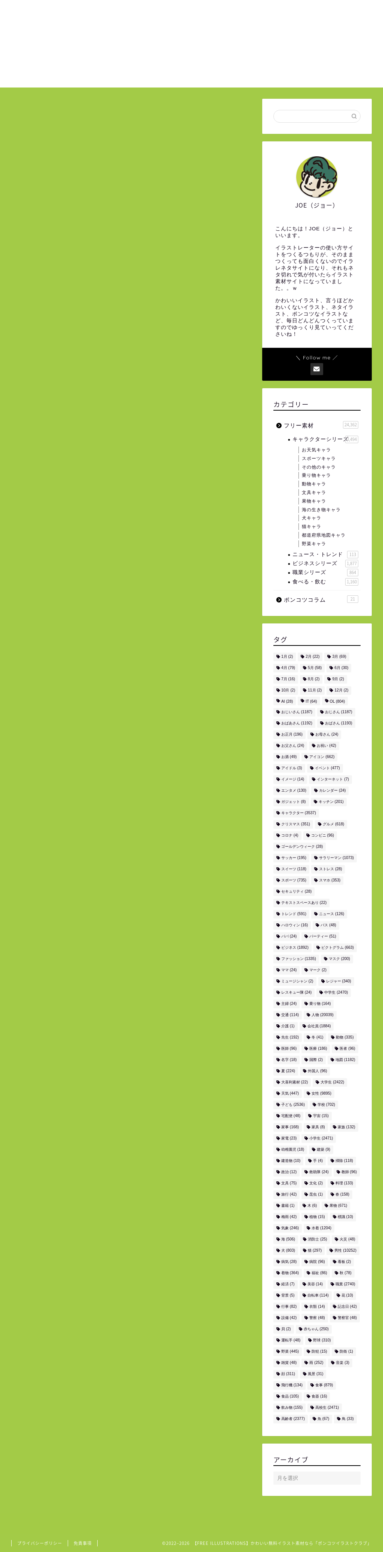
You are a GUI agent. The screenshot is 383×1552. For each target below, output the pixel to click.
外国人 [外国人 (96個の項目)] (317, 1071)
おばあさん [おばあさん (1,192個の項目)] (296, 723)
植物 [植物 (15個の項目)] (317, 1217)
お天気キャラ (316, 450)
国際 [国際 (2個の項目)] (316, 1060)
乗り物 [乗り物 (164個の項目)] (320, 1004)
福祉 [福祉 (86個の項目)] (319, 1273)
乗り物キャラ (316, 475)
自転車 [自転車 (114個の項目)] (318, 1296)
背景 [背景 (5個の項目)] (288, 1296)
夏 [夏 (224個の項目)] (288, 1071)
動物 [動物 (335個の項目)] (344, 1038)
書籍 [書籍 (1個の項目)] (288, 1206)
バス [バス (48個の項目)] (328, 925)
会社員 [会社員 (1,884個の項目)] (319, 1026)
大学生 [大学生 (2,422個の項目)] (332, 1082)
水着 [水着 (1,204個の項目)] (321, 1228)
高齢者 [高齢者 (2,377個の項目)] (293, 1419)
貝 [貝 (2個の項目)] (286, 1329)
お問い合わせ (326, 11)
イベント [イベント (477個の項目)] (327, 768)
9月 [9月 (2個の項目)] (338, 679)
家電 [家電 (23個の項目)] (289, 1139)
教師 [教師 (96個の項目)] (349, 1172)
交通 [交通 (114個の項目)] (290, 1015)
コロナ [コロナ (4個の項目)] (289, 836)
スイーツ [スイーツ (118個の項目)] (293, 869)
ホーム (238, 11)
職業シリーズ (325, 572)
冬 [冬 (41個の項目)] (317, 1038)
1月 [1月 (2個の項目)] (287, 657)
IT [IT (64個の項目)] (311, 702)
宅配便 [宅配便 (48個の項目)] (290, 1116)
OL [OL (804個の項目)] (337, 702)
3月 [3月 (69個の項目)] (339, 657)
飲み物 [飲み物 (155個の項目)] (292, 1408)
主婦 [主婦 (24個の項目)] (289, 1004)
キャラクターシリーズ (325, 439)
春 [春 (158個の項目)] (342, 1195)
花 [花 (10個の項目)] (347, 1296)
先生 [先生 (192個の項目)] (290, 1038)
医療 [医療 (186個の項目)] (318, 1049)
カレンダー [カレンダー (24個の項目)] (332, 791)
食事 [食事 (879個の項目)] (324, 1385)
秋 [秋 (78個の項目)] (345, 1273)
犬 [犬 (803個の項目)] (288, 1251)
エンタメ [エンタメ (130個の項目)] (293, 791)
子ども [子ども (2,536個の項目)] (293, 1105)
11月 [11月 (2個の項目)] (315, 690)
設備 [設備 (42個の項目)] (289, 1318)
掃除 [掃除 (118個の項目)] (344, 1161)
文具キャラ (314, 492)
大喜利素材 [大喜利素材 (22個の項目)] (294, 1082)
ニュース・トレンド (325, 554)
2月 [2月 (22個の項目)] (312, 657)
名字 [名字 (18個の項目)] (289, 1060)
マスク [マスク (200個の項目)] (339, 959)
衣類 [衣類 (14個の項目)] (317, 1307)
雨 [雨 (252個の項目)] (316, 1363)
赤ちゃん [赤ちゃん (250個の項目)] (316, 1329)
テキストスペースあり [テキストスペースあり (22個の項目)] (304, 903)
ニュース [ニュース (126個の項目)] (331, 914)
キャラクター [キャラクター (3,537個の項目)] (298, 813)
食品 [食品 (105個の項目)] (290, 1397)
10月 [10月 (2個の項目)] (288, 690)
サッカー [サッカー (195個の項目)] (293, 858)
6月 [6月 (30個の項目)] (341, 668)
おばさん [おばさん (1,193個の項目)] (338, 723)
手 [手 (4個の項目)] (318, 1161)
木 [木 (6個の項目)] (312, 1206)
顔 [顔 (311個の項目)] (288, 1374)
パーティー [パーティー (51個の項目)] (322, 937)
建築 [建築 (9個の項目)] (323, 1150)
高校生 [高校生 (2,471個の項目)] (327, 1408)
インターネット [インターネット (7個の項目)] (333, 779)
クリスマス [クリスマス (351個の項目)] (295, 824)
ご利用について (278, 11)
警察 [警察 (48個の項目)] (317, 1318)
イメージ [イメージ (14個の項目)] (292, 779)
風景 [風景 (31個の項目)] (315, 1374)
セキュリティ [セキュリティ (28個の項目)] (296, 892)
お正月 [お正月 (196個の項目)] (292, 735)
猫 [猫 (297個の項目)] (315, 1251)
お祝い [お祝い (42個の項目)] (326, 746)
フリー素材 (321, 425)
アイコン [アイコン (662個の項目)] (321, 757)
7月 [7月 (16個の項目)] (288, 679)
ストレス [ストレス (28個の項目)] (330, 869)
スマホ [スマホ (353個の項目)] (329, 880)
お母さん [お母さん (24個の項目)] (326, 735)
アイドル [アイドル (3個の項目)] (291, 768)
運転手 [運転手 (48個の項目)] (290, 1340)
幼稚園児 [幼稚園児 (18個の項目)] (292, 1150)
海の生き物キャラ (321, 509)
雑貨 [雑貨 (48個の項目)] (289, 1363)
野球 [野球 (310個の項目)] (322, 1340)
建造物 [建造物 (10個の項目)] (290, 1161)
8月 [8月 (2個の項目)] (313, 679)
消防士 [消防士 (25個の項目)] (317, 1239)
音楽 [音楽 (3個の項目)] (342, 1363)
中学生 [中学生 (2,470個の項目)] (336, 993)
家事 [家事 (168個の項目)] (290, 1127)
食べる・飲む (325, 582)
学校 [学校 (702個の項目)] (326, 1105)
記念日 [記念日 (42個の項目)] (347, 1307)
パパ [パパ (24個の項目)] (289, 937)
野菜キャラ (314, 543)
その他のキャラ (319, 467)
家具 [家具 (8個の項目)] (318, 1127)
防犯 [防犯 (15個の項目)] (319, 1352)
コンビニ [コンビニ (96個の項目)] (322, 836)
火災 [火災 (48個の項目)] (347, 1239)
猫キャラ (311, 526)
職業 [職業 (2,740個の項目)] (345, 1284)
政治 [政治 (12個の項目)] (289, 1172)
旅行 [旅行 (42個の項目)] (289, 1195)
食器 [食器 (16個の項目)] (319, 1397)
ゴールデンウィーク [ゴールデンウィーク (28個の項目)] (302, 847)
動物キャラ (314, 484)
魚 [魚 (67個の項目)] (323, 1419)
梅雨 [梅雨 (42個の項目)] (289, 1217)
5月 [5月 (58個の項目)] (315, 668)
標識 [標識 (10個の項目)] (345, 1217)
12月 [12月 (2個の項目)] (341, 690)
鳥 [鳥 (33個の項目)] (347, 1419)
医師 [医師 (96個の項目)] (289, 1049)
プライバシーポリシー (39, 1543)
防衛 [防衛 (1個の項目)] (346, 1352)
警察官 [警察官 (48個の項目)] (347, 1318)
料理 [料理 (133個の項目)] (344, 1183)
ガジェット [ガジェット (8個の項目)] (293, 802)
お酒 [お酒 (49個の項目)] (289, 757)
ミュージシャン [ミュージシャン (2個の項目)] (297, 981)
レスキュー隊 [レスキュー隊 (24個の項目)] (296, 993)
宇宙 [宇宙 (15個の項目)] (320, 1116)
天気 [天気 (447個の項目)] (290, 1094)
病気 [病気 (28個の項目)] (289, 1262)
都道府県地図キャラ (324, 535)
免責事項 (83, 1543)
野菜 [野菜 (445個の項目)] (290, 1352)
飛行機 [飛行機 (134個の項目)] (292, 1385)
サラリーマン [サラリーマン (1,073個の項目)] (336, 858)
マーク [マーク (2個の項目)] (318, 970)
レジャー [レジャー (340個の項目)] (338, 981)
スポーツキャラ (319, 458)
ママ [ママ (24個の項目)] (289, 970)
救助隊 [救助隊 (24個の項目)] (318, 1172)
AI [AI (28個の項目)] (287, 702)
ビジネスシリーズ (325, 563)
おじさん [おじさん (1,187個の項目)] (338, 712)
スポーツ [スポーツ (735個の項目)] (293, 880)
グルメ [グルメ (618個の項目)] (333, 824)
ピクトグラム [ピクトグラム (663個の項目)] (337, 948)
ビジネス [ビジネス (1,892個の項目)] (295, 948)
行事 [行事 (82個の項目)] (289, 1307)
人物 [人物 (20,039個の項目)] (323, 1015)
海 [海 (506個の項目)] (288, 1239)
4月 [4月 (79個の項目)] (288, 668)
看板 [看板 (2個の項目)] (344, 1262)
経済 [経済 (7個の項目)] (288, 1284)
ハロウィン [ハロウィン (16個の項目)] (294, 925)
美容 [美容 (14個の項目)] (315, 1284)
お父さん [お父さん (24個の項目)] (292, 746)
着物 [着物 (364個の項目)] (290, 1273)
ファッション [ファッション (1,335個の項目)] (298, 959)
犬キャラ (311, 518)
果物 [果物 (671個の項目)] (338, 1206)
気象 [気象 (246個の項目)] (290, 1228)
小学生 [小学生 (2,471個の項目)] (321, 1139)
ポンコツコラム (321, 599)
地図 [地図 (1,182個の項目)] (345, 1060)
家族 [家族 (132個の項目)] (346, 1127)
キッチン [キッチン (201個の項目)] (331, 802)
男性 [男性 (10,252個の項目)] (345, 1251)
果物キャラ (314, 501)
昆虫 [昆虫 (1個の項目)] (316, 1195)
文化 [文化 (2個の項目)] (316, 1183)
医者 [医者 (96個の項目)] (347, 1049)
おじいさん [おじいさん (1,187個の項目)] (296, 712)
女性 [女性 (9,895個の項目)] (321, 1094)
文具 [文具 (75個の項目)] (289, 1183)
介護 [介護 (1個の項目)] (288, 1026)
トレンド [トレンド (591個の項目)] (293, 914)
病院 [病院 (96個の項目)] (317, 1262)
